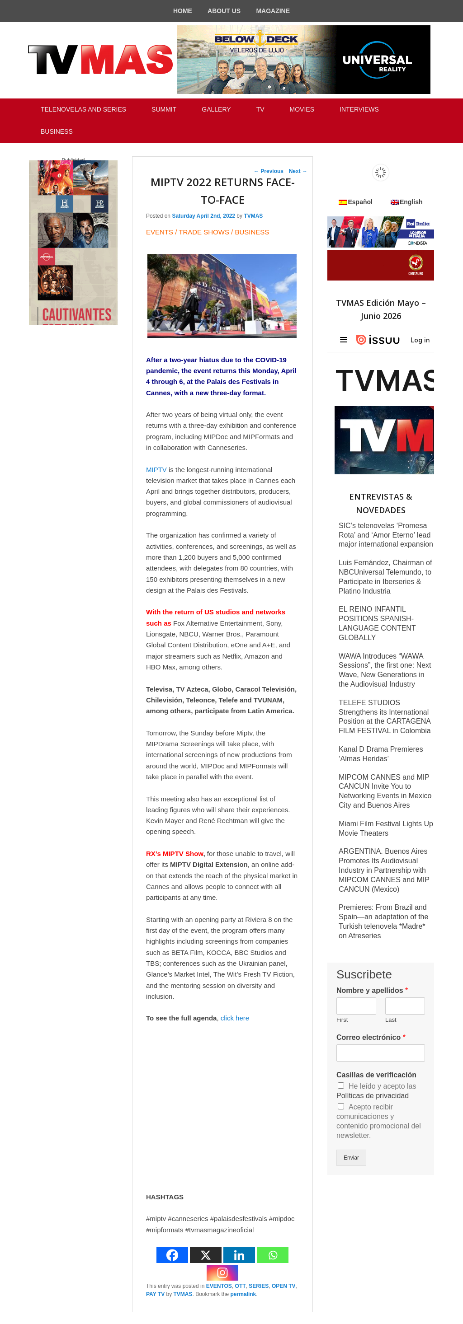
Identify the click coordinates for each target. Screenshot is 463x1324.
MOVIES (302, 109)
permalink (243, 1294)
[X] (206, 1255)
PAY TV (155, 1294)
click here (235, 1018)
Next (298, 171)
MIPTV (156, 469)
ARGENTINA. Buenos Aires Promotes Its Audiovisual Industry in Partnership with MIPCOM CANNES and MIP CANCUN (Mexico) (384, 870)
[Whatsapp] (272, 1255)
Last (391, 1019)
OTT (240, 1286)
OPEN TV (284, 1286)
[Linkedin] (239, 1255)
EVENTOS (219, 1286)
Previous (268, 171)
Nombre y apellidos (372, 990)
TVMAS (253, 216)
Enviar (351, 1158)
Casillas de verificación (376, 1075)
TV (260, 109)
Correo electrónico (371, 1037)
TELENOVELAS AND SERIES (83, 109)
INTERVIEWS (359, 109)
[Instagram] (222, 1273)
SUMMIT (163, 109)
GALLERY (216, 109)
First (342, 1019)
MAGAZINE (273, 10)
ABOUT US (224, 10)
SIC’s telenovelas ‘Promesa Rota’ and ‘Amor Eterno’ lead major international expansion (386, 535)
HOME (182, 10)
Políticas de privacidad (372, 1095)
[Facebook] (172, 1255)
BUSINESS (57, 131)
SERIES (259, 1286)
